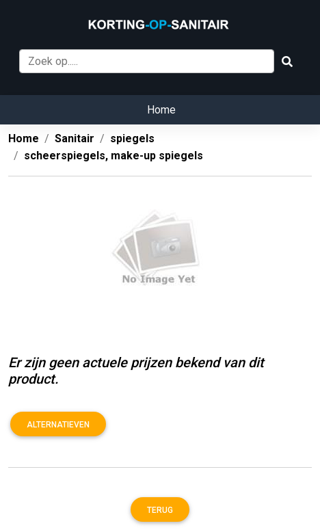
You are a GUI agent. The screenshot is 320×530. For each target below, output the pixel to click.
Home (161, 109)
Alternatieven (58, 424)
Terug (160, 510)
